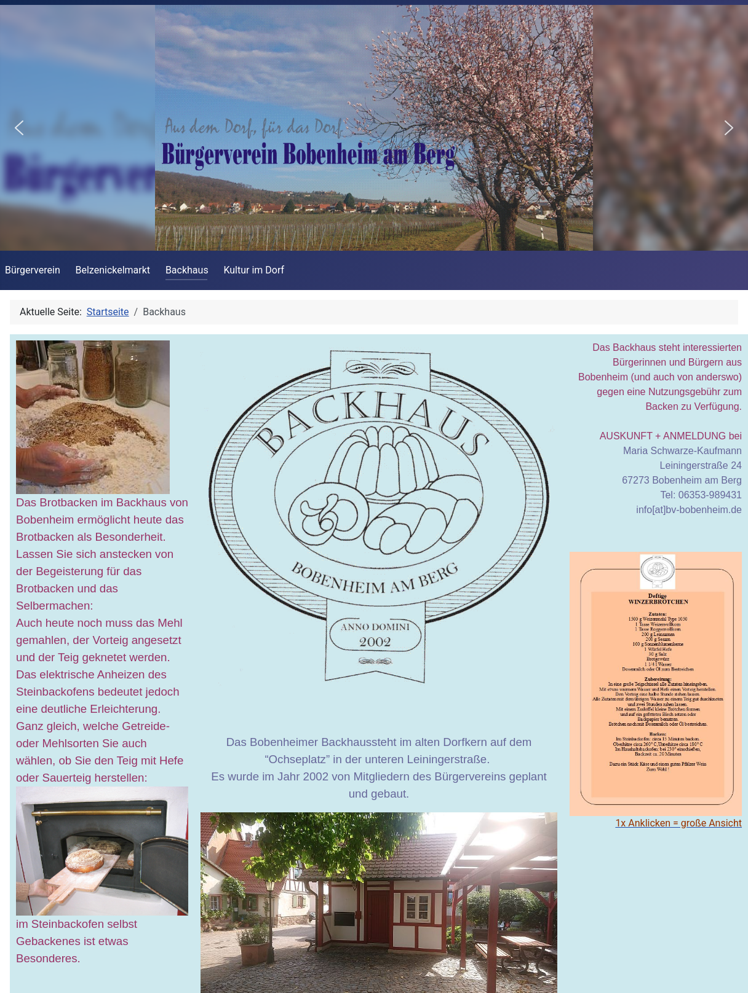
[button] (19, 128)
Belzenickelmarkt (113, 270)
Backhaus (187, 270)
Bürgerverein (32, 270)
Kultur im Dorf (253, 270)
